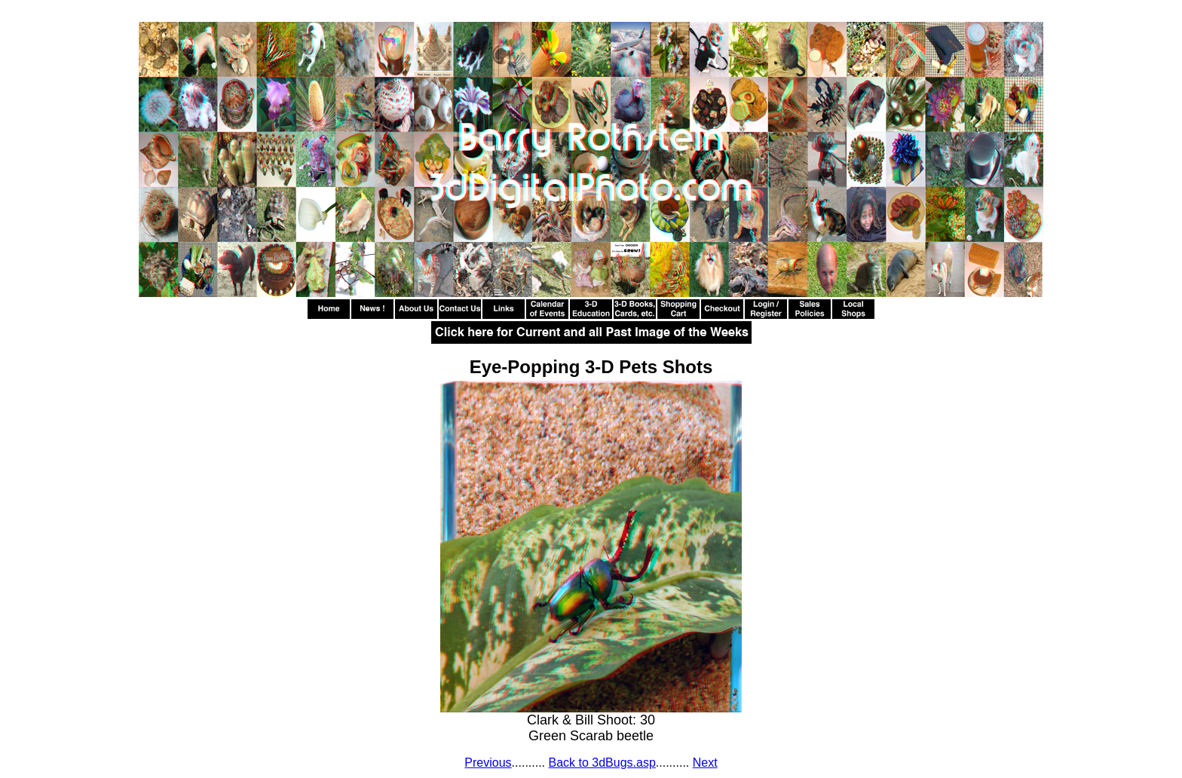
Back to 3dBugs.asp (602, 762)
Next (705, 762)
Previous (487, 762)
